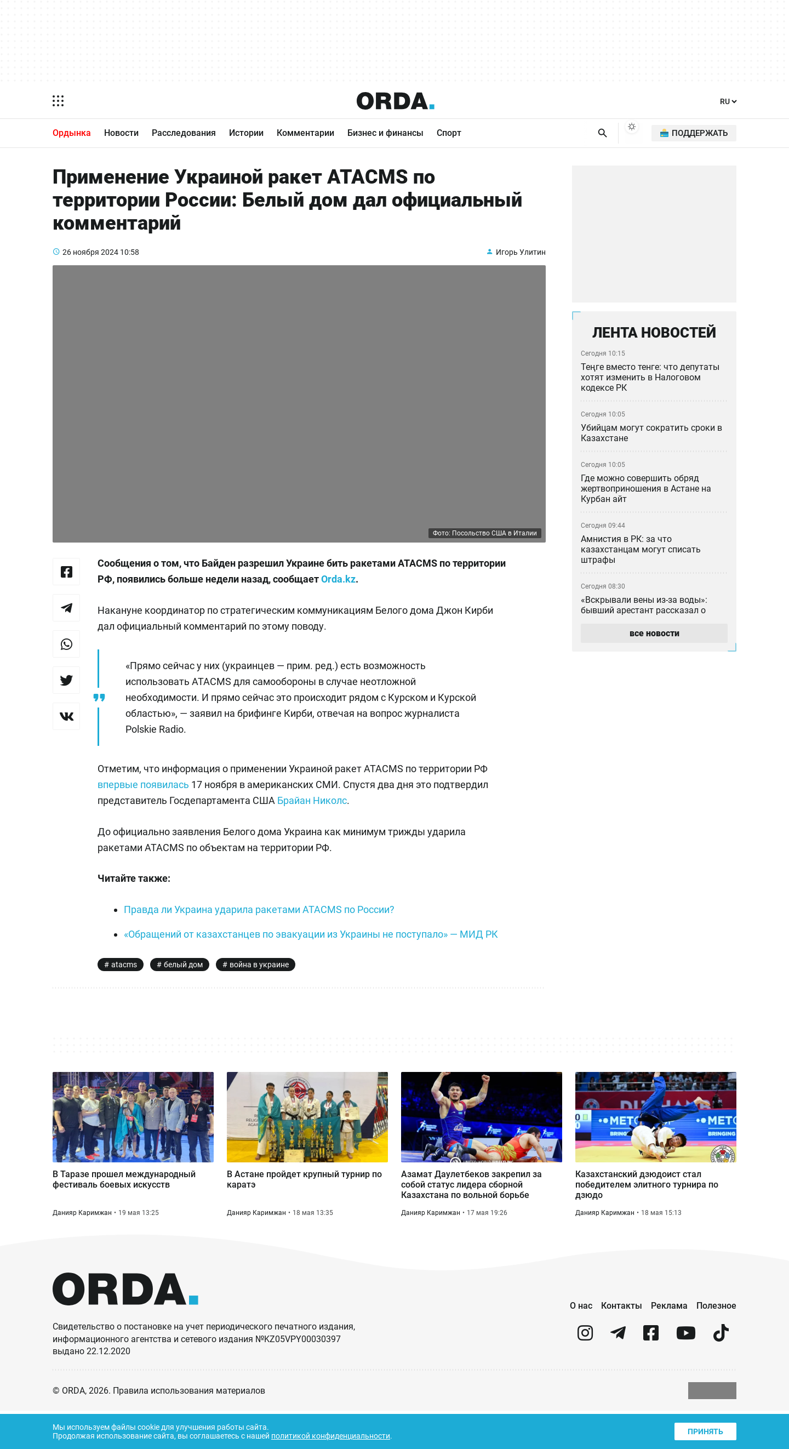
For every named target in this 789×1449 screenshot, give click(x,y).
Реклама (669, 1343)
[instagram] (585, 1376)
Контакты (621, 1343)
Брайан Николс (318, 814)
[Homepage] (395, 101)
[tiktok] (721, 1376)
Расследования (184, 134)
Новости (121, 134)
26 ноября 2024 (91, 265)
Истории (246, 134)
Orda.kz (425, 593)
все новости (654, 638)
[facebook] (651, 1376)
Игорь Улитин (520, 265)
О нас (581, 1343)
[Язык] (728, 101)
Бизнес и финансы (385, 134)
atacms (124, 994)
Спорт (449, 134)
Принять (704, 1430)
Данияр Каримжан (82, 1249)
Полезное (716, 1343)
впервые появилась (145, 798)
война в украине (262, 994)
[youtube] (686, 1376)
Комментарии (305, 134)
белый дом (184, 994)
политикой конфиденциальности (340, 1435)
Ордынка (72, 134)
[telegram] (618, 1376)
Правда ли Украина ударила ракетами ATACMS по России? (263, 923)
